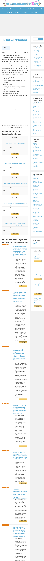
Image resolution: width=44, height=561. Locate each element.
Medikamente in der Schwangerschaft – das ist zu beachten (38, 58)
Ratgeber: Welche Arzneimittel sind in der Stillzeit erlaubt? (37, 54)
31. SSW (34, 132)
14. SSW (38, 115)
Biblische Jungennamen (37, 205)
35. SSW (38, 134)
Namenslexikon (24, 12)
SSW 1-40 (31, 12)
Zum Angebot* (15, 237)
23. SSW (38, 123)
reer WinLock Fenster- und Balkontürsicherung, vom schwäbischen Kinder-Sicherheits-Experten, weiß (38, 323)
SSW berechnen (36, 166)
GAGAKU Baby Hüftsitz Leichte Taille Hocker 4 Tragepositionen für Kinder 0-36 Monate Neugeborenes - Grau (38, 277)
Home (3, 8)
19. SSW (34, 121)
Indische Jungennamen (37, 215)
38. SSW (38, 137)
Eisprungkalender (36, 152)
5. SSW (38, 109)
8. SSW (37, 111)
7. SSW (34, 111)
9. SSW (41, 111)
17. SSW (38, 118)
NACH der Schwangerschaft (36, 8)
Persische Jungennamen (38, 230)
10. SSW (34, 113)
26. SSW (38, 126)
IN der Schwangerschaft (24, 8)
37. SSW (34, 137)
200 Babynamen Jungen (37, 183)
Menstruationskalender (37, 165)
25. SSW (34, 126)
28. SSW (34, 129)
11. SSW (38, 113)
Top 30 (35, 12)
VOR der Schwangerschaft (12, 8)
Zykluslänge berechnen (37, 173)
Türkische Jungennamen (38, 250)
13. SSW (34, 115)
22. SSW (34, 123)
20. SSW (38, 121)
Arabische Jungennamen (38, 201)
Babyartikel (16, 12)
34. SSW (34, 134)
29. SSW (38, 129)
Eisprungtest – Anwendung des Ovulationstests (36, 84)
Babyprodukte (9, 12)
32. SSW (38, 132)
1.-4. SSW (34, 109)
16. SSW (34, 118)
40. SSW (34, 140)
